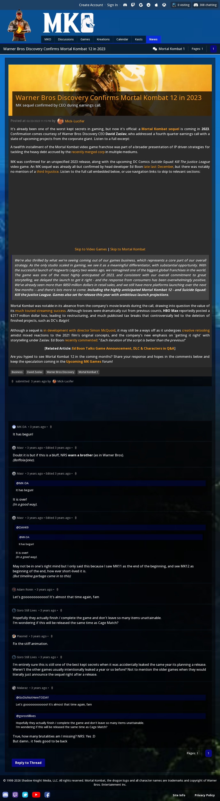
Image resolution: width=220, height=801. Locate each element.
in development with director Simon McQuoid (79, 330)
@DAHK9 (22, 527)
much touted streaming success (40, 310)
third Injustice (48, 171)
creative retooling (196, 330)
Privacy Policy (205, 795)
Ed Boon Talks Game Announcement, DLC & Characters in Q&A (123, 348)
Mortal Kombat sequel (160, 129)
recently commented (81, 340)
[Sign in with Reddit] (148, 5)
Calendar (122, 39)
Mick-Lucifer (65, 381)
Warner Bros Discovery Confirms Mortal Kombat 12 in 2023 (109, 97)
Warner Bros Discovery (60, 372)
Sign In (112, 5)
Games (85, 39)
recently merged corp (88, 152)
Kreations (103, 39)
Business (17, 372)
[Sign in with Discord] (125, 5)
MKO (47, 39)
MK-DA (21, 427)
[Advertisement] (110, 404)
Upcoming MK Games (83, 361)
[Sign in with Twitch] (133, 5)
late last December (158, 166)
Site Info (179, 795)
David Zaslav (34, 372)
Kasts (139, 39)
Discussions (66, 39)
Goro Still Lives (27, 610)
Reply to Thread (28, 762)
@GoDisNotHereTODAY (32, 697)
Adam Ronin (25, 589)
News (153, 39)
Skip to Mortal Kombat (127, 249)
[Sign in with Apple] (156, 5)
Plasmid (22, 636)
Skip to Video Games (91, 249)
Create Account (91, 5)
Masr (20, 448)
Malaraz (22, 688)
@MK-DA (22, 483)
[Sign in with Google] (141, 5)
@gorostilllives (26, 716)
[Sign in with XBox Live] (164, 5)
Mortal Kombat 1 (172, 49)
